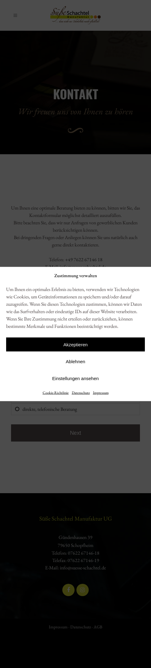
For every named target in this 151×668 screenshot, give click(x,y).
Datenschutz (81, 392)
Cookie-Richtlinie (56, 392)
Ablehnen (75, 361)
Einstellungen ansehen (75, 378)
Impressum (101, 392)
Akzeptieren (75, 344)
